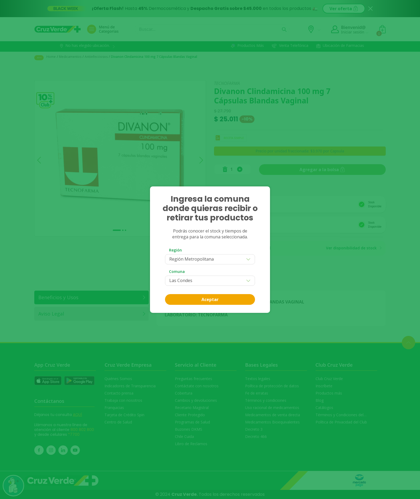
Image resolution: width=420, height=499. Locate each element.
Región (175, 250)
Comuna (177, 271)
